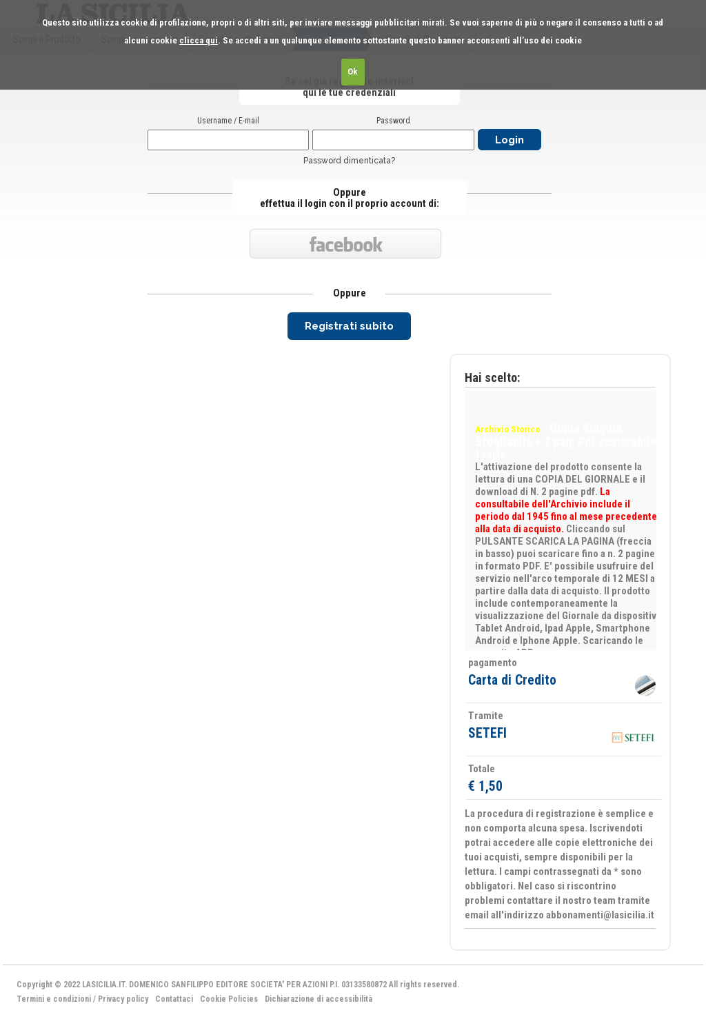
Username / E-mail (228, 120)
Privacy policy (123, 999)
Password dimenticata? (349, 160)
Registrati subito (349, 326)
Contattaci (174, 999)
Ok (352, 71)
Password (393, 120)
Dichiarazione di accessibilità (318, 999)
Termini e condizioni (54, 999)
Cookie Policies (229, 999)
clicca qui (198, 40)
